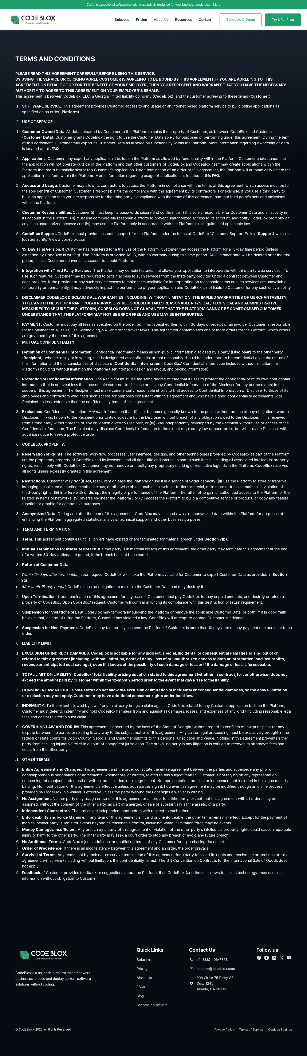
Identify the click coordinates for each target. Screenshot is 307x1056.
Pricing (141, 19)
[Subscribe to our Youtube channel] (289, 957)
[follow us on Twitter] (281, 957)
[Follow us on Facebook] (258, 957)
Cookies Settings (280, 1029)
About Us (161, 19)
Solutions (122, 19)
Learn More (212, 5)
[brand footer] (48, 955)
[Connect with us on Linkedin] (274, 957)
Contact (205, 19)
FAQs (141, 987)
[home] (33, 20)
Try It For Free (283, 19)
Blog (140, 996)
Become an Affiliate (152, 1005)
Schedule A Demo (240, 19)
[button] (122, 20)
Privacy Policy (224, 1029)
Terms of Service (251, 1029)
